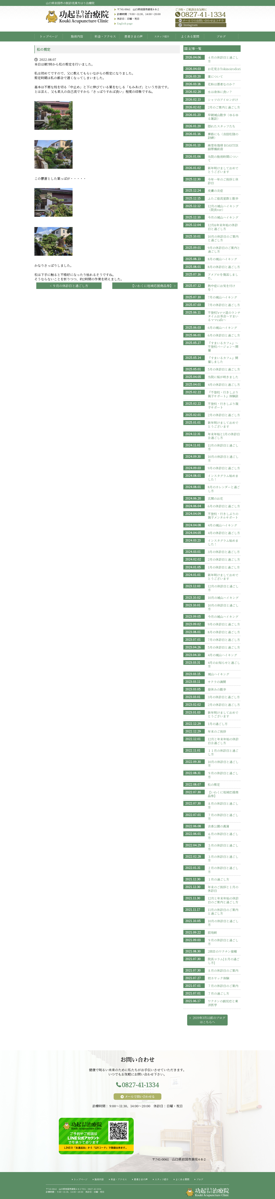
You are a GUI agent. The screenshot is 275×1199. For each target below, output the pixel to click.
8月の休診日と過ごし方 (224, 267)
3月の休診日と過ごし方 (224, 552)
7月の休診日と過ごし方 (224, 305)
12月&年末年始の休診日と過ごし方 (223, 227)
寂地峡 (212, 932)
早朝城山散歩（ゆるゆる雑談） (223, 117)
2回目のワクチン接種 (222, 951)
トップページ (49, 36)
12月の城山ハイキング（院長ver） (223, 208)
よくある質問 (190, 36)
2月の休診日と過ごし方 (224, 415)
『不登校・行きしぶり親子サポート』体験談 (223, 394)
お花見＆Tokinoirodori (224, 69)
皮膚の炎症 (215, 190)
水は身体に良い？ (220, 92)
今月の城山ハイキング (223, 217)
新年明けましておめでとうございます (223, 170)
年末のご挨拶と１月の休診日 (223, 889)
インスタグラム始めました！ (223, 478)
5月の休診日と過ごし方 (224, 369)
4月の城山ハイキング (222, 525)
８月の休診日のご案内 (223, 970)
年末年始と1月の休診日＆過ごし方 (224, 436)
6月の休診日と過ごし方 (224, 335)
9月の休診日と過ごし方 (224, 468)
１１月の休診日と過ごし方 (223, 752)
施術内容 (77, 36)
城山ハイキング (218, 674)
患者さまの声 (133, 36)
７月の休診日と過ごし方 (223, 817)
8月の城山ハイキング (222, 259)
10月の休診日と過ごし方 (223, 458)
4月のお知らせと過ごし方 (224, 664)
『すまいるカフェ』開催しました (223, 360)
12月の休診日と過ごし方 (223, 588)
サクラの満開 (217, 682)
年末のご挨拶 (217, 731)
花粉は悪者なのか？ (221, 84)
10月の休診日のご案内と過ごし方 (223, 238)
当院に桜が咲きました (223, 377)
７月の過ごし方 (218, 993)
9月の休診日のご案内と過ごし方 (224, 250)
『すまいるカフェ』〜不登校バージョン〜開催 (223, 346)
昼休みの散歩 (217, 689)
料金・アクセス (105, 36)
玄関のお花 (215, 498)
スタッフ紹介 (161, 1179)
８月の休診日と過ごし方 (223, 805)
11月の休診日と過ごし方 (223, 447)
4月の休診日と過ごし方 (224, 384)
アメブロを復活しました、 (223, 276)
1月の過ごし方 (218, 724)
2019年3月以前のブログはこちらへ (209, 1020)
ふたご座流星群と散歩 (223, 198)
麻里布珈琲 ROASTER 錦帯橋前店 (223, 147)
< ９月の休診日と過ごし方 (69, 285)
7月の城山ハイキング (222, 297)
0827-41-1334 (140, 1084)
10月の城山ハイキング (223, 597)
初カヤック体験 (218, 978)
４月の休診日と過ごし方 (223, 59)
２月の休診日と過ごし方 (223, 870)
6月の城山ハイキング (222, 327)
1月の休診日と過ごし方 (224, 567)
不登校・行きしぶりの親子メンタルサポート (223, 516)
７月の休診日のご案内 (223, 986)
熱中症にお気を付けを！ (221, 288)
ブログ (221, 36)
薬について (215, 76)
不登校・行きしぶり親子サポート (223, 406)
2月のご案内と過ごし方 (224, 107)
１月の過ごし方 (218, 879)
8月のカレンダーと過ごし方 (224, 489)
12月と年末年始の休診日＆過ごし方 (223, 741)
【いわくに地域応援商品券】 (223, 794)
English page (125, 23)
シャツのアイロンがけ (223, 99)
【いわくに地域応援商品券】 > (153, 285)
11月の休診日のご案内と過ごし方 (223, 912)
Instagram (188, 25)
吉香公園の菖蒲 (218, 826)
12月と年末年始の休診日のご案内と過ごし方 (223, 900)
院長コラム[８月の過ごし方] (223, 961)
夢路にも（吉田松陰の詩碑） (223, 136)
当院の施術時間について (223, 158)
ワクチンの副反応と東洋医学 (223, 1003)
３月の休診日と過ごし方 (223, 858)
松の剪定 (214, 784)
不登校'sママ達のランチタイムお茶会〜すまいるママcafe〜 (224, 316)
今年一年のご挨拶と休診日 (223, 181)
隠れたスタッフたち (221, 126)
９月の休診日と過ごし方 (223, 775)
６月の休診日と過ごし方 (223, 836)
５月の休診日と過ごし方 (223, 847)
